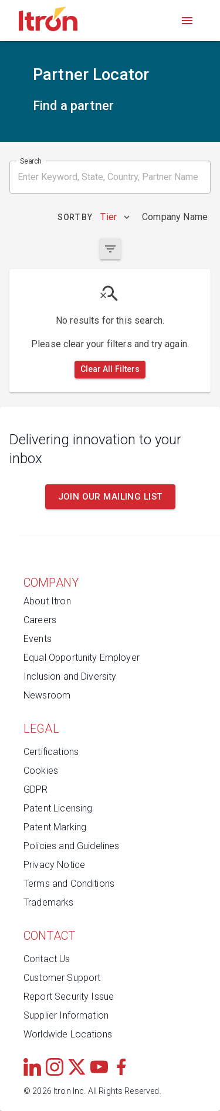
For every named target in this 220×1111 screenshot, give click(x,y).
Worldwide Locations (67, 1034)
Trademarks (48, 902)
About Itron (47, 601)
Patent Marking (54, 827)
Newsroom (46, 695)
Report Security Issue (68, 996)
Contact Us (46, 958)
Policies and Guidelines (71, 845)
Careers (39, 620)
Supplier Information (66, 1015)
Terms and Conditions (68, 883)
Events (37, 638)
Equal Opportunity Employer (81, 657)
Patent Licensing (57, 808)
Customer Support (61, 977)
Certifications (51, 751)
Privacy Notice (54, 864)
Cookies (40, 770)
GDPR (35, 789)
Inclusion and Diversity (69, 676)
